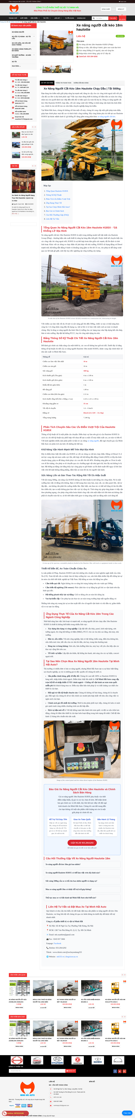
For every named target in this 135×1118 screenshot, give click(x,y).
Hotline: (17, 114)
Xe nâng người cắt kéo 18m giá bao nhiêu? (63, 864)
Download (81, 18)
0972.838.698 (25, 98)
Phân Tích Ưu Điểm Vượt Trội (58, 199)
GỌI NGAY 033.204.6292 (82, 843)
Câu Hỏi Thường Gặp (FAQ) (57, 215)
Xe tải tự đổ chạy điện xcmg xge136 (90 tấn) (27, 154)
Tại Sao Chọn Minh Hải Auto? (58, 207)
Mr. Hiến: (18, 82)
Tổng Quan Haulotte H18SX (57, 191)
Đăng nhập (106, 9)
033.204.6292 (25, 82)
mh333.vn (60, 957)
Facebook (57, 943)
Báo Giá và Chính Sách (55, 211)
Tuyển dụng (69, 18)
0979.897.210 (24, 87)
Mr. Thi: (17, 87)
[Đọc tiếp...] (15, 213)
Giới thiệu (23, 18)
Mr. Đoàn (18, 92)
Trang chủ (13, 18)
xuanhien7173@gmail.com (23, 119)
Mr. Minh (17, 98)
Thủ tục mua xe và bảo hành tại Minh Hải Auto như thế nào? (71, 898)
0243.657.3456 (19, 108)
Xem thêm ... (16, 66)
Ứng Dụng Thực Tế (54, 203)
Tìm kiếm (113, 18)
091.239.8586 (25, 92)
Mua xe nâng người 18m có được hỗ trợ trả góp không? (69, 889)
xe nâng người (93, 441)
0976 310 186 (57, 1097)
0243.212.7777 (19, 103)
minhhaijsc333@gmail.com (61, 1105)
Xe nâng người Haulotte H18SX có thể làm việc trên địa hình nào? (73, 873)
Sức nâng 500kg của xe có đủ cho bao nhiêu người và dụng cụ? (71, 881)
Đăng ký (121, 9)
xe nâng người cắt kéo (106, 117)
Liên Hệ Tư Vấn (52, 219)
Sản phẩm (35, 18)
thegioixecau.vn (72, 957)
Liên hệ (58, 18)
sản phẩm (122, 19)
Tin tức (47, 18)
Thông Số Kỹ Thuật (54, 195)
